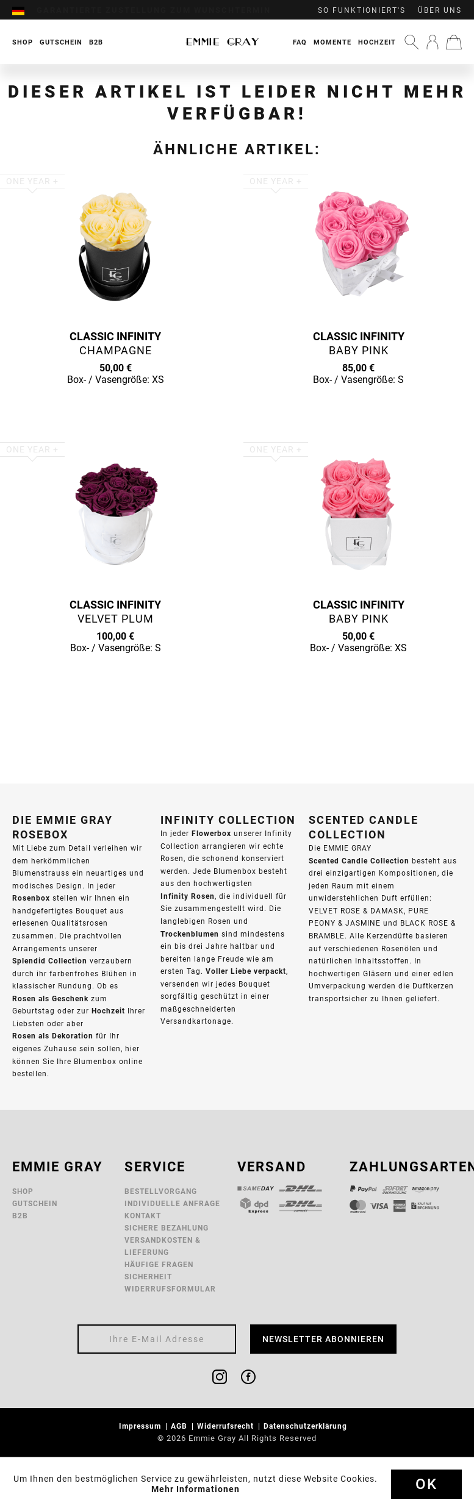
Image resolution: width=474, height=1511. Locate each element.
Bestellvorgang (160, 1191)
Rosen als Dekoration (52, 1035)
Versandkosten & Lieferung (162, 1246)
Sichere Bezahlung (166, 1227)
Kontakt (142, 1215)
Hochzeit (377, 42)
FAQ (300, 42)
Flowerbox (211, 833)
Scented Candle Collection (359, 860)
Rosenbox (31, 897)
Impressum (141, 1426)
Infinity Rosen (187, 896)
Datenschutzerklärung (307, 1426)
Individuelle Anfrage (172, 1203)
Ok (426, 1484)
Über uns (440, 10)
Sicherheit (148, 1276)
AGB (180, 1426)
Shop (23, 1191)
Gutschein (34, 1203)
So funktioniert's (362, 10)
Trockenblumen (189, 933)
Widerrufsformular (170, 1288)
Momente (332, 42)
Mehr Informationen (195, 1489)
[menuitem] (24, 10)
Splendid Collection (49, 960)
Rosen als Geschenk (50, 998)
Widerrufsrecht (226, 1426)
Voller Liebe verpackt (246, 971)
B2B (20, 1215)
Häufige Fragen (158, 1264)
